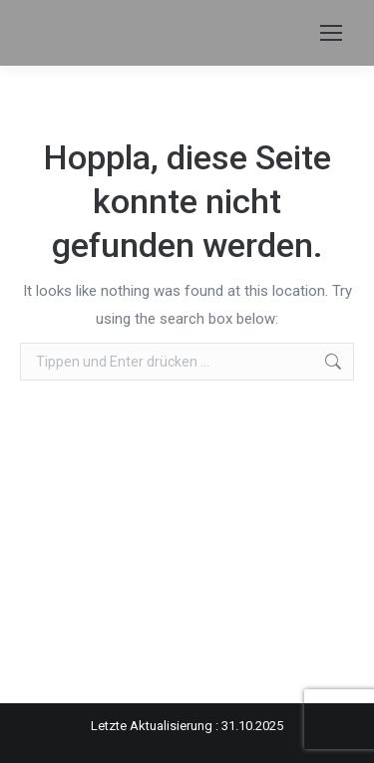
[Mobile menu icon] (331, 33)
